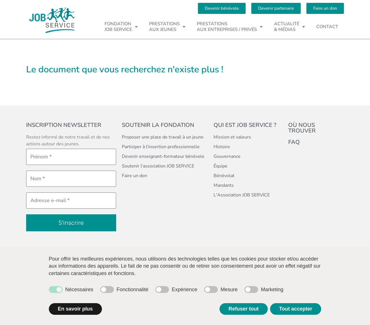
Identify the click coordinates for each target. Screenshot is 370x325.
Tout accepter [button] (295, 309)
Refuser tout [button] (244, 309)
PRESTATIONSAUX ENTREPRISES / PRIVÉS (230, 27)
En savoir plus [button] (75, 309)
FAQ (294, 142)
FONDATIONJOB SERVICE (121, 27)
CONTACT (327, 27)
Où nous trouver (302, 128)
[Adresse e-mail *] (71, 200)
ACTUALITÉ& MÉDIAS (289, 27)
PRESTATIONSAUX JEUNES (167, 27)
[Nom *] (71, 179)
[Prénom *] (71, 157)
